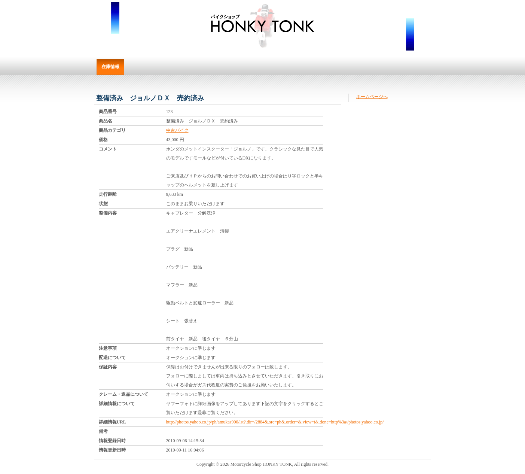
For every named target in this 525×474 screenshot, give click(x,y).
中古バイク (177, 130)
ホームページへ (372, 96)
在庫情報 (110, 66)
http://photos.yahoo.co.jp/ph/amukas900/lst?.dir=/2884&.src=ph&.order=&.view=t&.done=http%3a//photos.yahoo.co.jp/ (275, 422)
